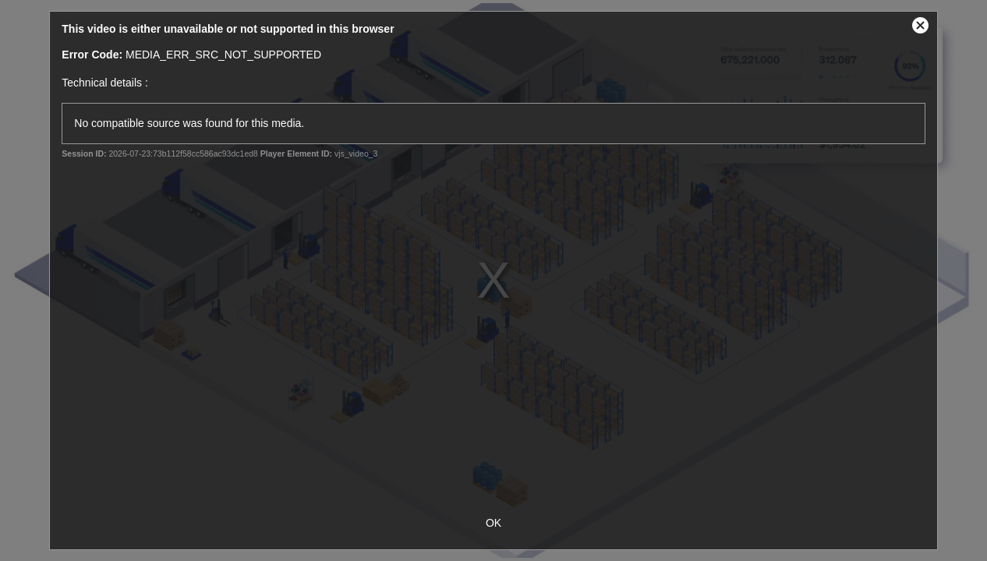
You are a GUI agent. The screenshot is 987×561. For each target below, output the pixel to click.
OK (493, 523)
